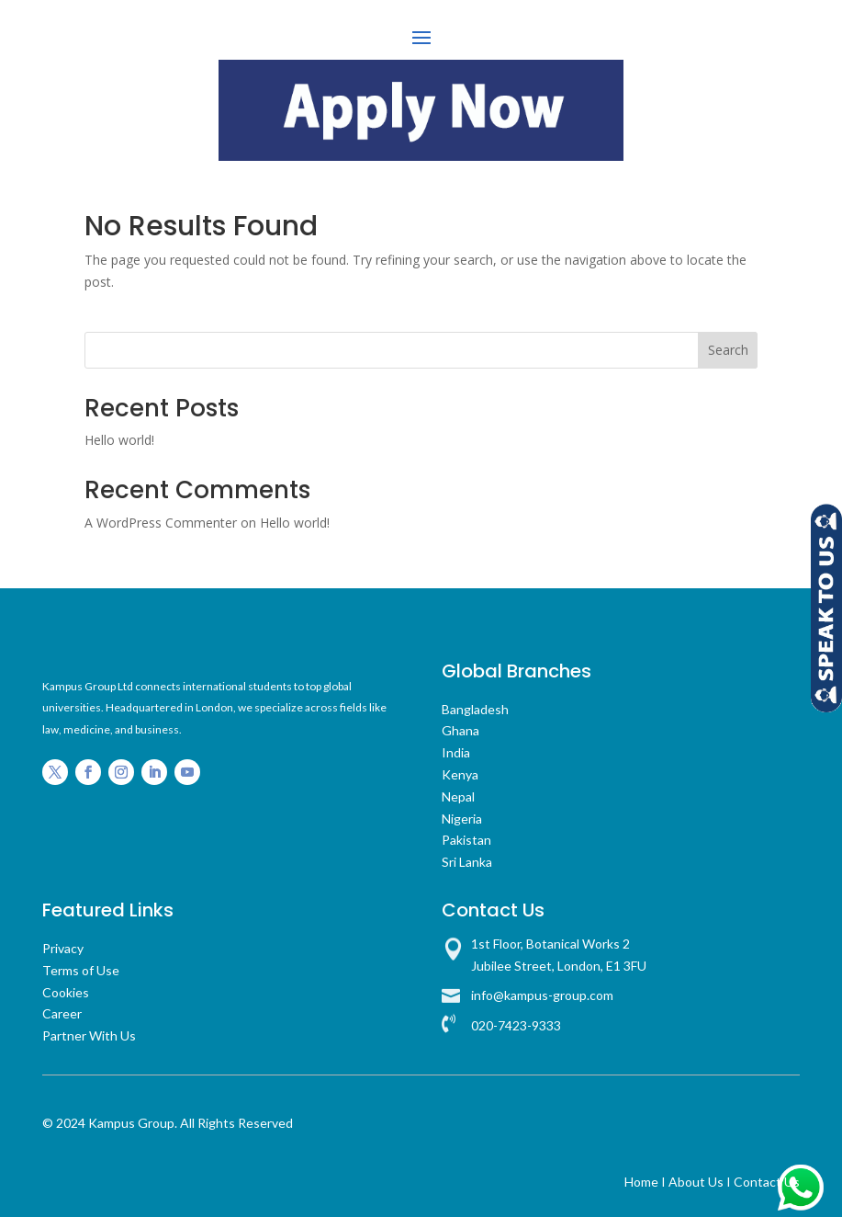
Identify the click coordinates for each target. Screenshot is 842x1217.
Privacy (63, 944)
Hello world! (119, 436)
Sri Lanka (467, 858)
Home (641, 1178)
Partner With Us (89, 1032)
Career (62, 1010)
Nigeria (462, 815)
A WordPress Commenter (160, 519)
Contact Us (767, 1178)
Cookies (65, 988)
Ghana (460, 726)
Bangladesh (475, 705)
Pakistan (466, 836)
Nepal (458, 793)
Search (728, 346)
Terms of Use (80, 966)
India (456, 748)
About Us (696, 1178)
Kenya (460, 771)
